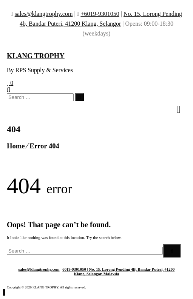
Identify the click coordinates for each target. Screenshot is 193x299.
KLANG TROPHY (36, 56)
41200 (170, 269)
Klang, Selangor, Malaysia (96, 273)
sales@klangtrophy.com (44, 14)
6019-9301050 (74, 269)
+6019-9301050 (99, 14)
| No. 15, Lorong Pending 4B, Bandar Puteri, (125, 269)
